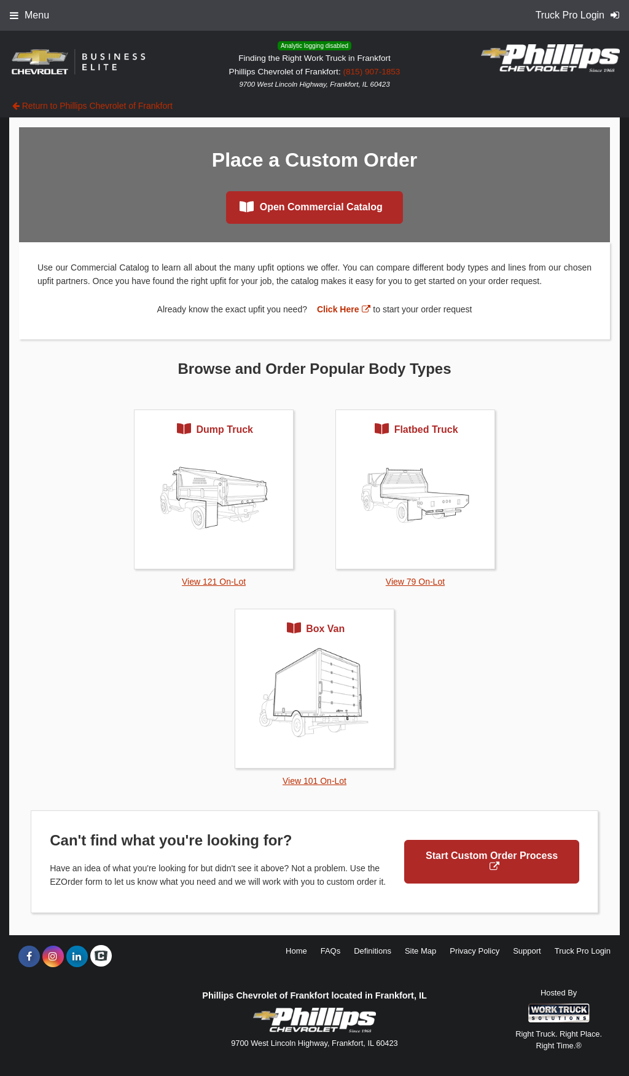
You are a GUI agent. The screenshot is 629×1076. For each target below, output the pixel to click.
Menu (29, 15)
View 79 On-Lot (415, 582)
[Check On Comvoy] (101, 957)
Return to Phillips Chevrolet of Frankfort (92, 106)
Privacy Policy (474, 950)
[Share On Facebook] (29, 957)
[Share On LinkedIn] (77, 957)
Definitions (372, 950)
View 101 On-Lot (314, 781)
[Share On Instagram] (53, 957)
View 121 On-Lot (214, 582)
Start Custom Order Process (492, 860)
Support (527, 950)
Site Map (420, 950)
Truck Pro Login (583, 950)
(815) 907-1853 (371, 71)
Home (296, 950)
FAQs (331, 950)
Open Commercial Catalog (311, 206)
